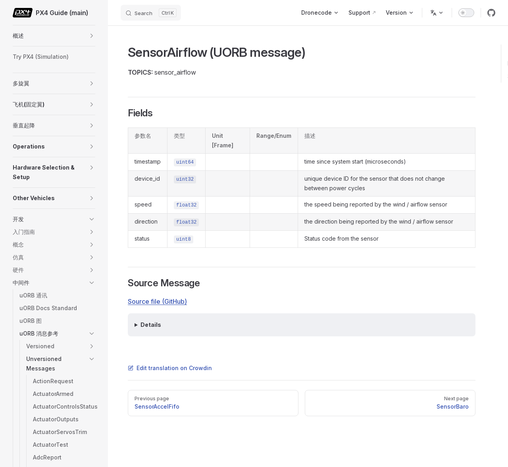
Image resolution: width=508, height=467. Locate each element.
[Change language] (436, 12)
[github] (491, 13)
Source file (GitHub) (157, 301)
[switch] (466, 12)
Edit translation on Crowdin (170, 368)
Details (150, 324)
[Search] (151, 13)
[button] (91, 35)
